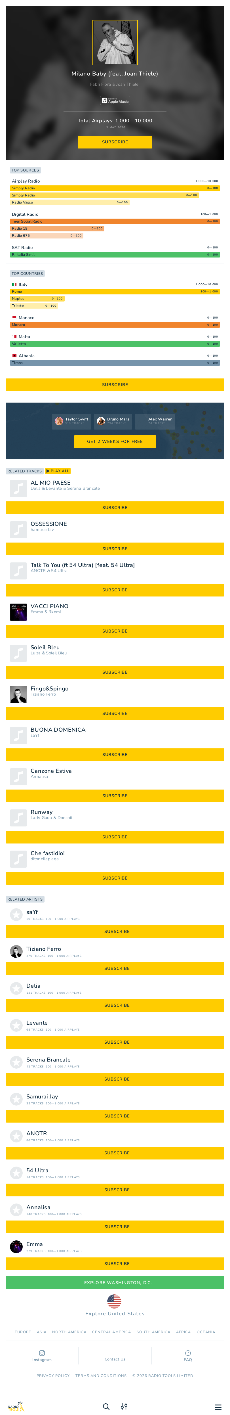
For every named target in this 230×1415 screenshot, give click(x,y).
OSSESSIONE (49, 524)
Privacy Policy (53, 1375)
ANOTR (38, 570)
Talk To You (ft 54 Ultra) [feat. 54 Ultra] (83, 565)
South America (154, 1332)
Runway (41, 812)
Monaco (26, 318)
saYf (35, 735)
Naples (18, 298)
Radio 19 (20, 228)
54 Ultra (59, 570)
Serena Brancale (83, 488)
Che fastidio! (48, 853)
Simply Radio (23, 188)
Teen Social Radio (27, 221)
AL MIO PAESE (51, 483)
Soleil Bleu (45, 647)
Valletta (19, 343)
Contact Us (115, 1356)
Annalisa (39, 776)
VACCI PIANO (50, 606)
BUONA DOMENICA (58, 730)
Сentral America (111, 1332)
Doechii (65, 817)
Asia (41, 1332)
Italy (23, 284)
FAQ (188, 1356)
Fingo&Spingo (50, 689)
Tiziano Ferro (43, 694)
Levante (54, 488)
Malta (24, 337)
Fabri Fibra (100, 84)
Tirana (17, 362)
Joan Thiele (127, 84)
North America (69, 1332)
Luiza (36, 653)
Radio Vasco (22, 202)
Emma (37, 612)
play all (58, 471)
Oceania (206, 1332)
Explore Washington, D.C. (115, 1283)
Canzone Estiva (51, 771)
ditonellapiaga (45, 859)
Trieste (18, 305)
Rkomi (54, 612)
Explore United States (115, 1305)
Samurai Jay (42, 529)
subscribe (115, 142)
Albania (27, 356)
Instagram (42, 1356)
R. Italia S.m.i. (23, 254)
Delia (36, 488)
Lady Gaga (41, 817)
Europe (23, 1332)
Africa (183, 1332)
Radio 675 (21, 235)
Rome (17, 291)
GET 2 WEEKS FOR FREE (115, 441)
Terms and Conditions (101, 1375)
